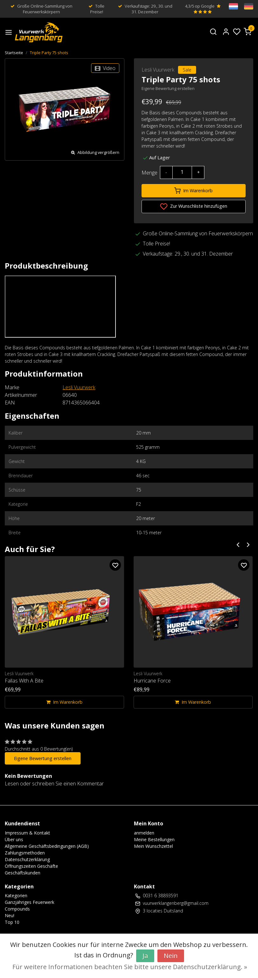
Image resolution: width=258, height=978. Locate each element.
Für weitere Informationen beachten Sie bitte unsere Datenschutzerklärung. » (129, 966)
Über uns (14, 839)
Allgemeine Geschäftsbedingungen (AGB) (47, 846)
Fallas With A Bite (24, 680)
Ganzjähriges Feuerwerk (29, 902)
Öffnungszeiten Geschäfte (31, 866)
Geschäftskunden (22, 873)
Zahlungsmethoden (25, 853)
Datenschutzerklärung (27, 859)
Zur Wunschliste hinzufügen (193, 206)
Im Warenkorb (193, 190)
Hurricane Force (152, 680)
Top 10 (12, 922)
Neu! (9, 915)
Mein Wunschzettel (153, 846)
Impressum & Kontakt (27, 833)
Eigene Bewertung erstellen (168, 88)
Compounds (17, 909)
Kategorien (16, 895)
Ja (145, 955)
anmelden (144, 833)
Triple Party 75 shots (49, 52)
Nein (171, 955)
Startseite (14, 52)
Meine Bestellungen (154, 839)
